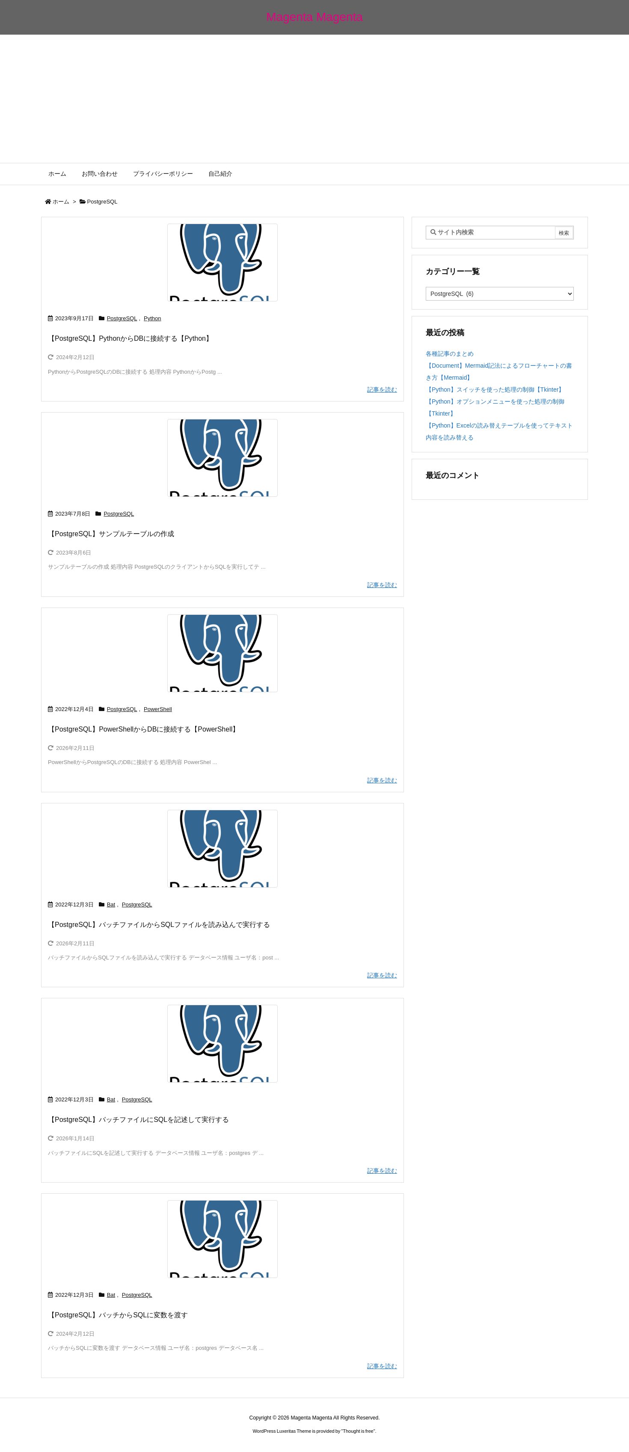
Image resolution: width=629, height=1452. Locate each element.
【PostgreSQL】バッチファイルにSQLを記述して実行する (138, 1119)
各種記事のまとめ (450, 353)
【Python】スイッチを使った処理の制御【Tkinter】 (495, 389)
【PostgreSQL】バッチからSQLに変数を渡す (118, 1315)
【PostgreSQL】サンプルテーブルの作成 (111, 533)
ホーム (61, 201)
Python (152, 318)
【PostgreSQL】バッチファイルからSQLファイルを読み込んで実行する (159, 924)
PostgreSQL (122, 318)
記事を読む (382, 389)
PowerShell (158, 709)
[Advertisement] (314, 99)
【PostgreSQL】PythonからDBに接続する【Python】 (130, 338)
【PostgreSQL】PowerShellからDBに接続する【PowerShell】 (143, 729)
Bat (111, 904)
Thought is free (358, 1431)
